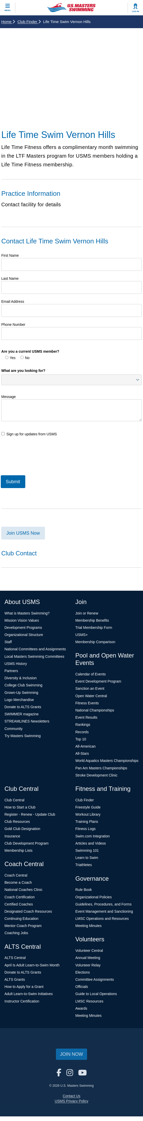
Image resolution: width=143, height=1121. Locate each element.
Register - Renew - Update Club (30, 814)
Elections (82, 972)
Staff (8, 642)
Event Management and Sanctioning (104, 911)
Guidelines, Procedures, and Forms (103, 904)
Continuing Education (22, 919)
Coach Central (16, 875)
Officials (81, 987)
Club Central (15, 800)
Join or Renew (86, 613)
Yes (10, 358)
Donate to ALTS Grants (23, 707)
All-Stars (82, 753)
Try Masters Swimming (23, 736)
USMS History (16, 664)
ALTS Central (15, 958)
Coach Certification (20, 897)
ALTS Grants (15, 979)
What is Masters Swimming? (27, 613)
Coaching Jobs (16, 933)
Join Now (71, 1054)
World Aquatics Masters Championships (106, 761)
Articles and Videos (90, 843)
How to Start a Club (20, 807)
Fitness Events (87, 703)
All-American (85, 746)
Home (8, 21)
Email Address (12, 301)
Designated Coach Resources (28, 911)
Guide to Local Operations (96, 994)
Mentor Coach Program (23, 926)
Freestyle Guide (88, 807)
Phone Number (13, 324)
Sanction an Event (89, 688)
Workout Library (88, 814)
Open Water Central (91, 696)
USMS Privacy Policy (71, 1101)
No (25, 358)
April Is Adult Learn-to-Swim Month (32, 965)
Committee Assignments (94, 979)
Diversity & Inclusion (21, 678)
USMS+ (81, 635)
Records (82, 732)
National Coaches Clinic (24, 890)
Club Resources (17, 822)
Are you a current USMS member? (30, 351)
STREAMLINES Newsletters (27, 721)
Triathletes (83, 865)
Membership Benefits (92, 620)
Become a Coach (18, 882)
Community (14, 729)
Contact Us (71, 1096)
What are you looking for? (23, 371)
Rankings (82, 725)
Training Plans (86, 822)
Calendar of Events (90, 674)
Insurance (12, 836)
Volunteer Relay (88, 965)
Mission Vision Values (22, 620)
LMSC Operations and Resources (102, 919)
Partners (11, 671)
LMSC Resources (89, 1001)
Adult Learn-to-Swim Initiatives (29, 994)
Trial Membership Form (93, 628)
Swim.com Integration (92, 836)
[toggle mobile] (7, 8)
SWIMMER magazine (22, 714)
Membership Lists (19, 850)
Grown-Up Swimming (21, 693)
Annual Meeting (87, 958)
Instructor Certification (22, 1001)
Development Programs (23, 628)
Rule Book (83, 890)
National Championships (94, 710)
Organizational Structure (24, 635)
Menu (8, 10)
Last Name (10, 278)
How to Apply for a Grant (24, 987)
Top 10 (80, 739)
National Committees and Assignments (35, 649)
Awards (81, 1008)
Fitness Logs (85, 829)
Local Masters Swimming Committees (34, 656)
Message (8, 397)
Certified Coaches (19, 904)
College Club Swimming (24, 685)
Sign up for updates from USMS (29, 434)
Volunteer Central (89, 950)
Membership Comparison (95, 642)
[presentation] (40, 455)
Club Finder (29, 21)
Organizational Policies (93, 897)
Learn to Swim (86, 858)
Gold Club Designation (22, 829)
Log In (135, 11)
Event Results (86, 717)
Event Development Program (98, 681)
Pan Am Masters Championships (101, 768)
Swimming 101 (87, 850)
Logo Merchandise (19, 700)
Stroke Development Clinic (96, 775)
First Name (10, 255)
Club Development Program (27, 843)
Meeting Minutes (88, 926)
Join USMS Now (23, 533)
